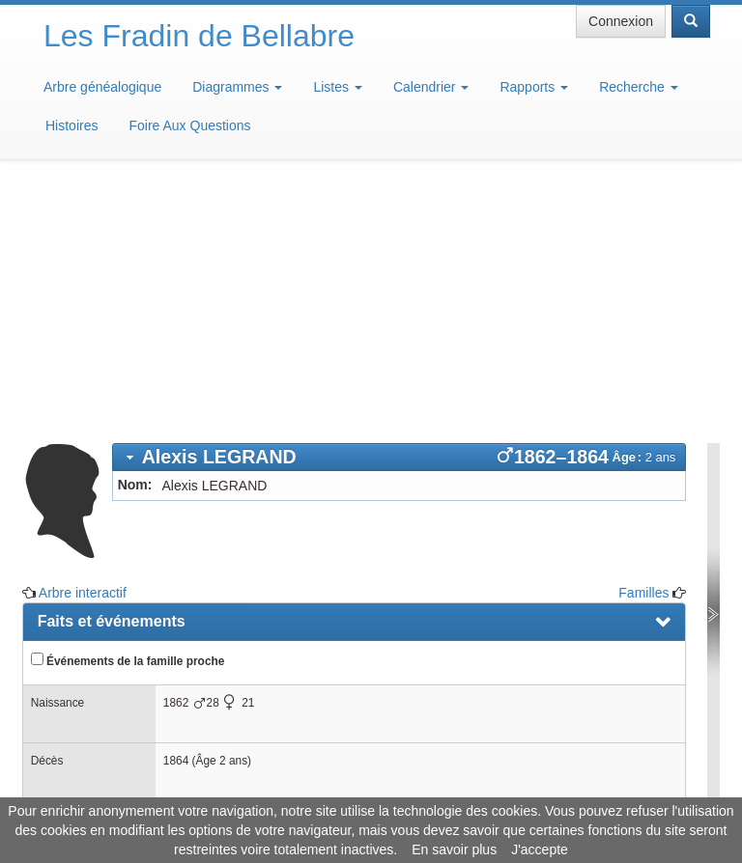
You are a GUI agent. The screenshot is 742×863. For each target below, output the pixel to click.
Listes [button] (337, 87)
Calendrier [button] (431, 87)
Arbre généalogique (102, 87)
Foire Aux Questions (189, 125)
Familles (643, 347)
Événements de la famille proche (128, 415)
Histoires (71, 125)
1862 (175, 457)
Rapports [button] (533, 87)
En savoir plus (454, 849)
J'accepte (539, 849)
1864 (175, 515)
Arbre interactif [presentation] (93, 623)
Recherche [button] (638, 87)
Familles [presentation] (69, 580)
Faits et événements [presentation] (112, 376)
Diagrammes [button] (237, 87)
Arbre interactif (83, 347)
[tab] (399, 212)
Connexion (620, 21)
